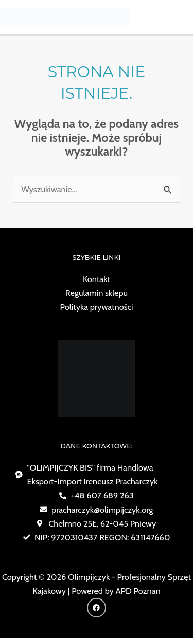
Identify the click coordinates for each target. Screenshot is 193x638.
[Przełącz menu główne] (181, 16)
